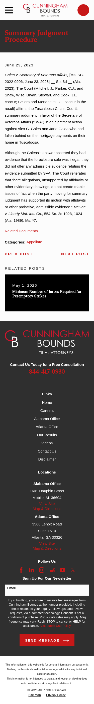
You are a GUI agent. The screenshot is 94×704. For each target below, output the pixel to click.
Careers (47, 410)
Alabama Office (47, 419)
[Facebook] (21, 570)
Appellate (34, 242)
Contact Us (47, 451)
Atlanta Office (47, 427)
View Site (47, 503)
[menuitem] (34, 695)
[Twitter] (72, 570)
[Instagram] (41, 570)
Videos (47, 443)
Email (11, 588)
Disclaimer (47, 459)
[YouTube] (62, 570)
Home (47, 402)
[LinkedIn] (31, 570)
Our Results (47, 435)
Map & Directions (47, 508)
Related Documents (21, 231)
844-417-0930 (47, 372)
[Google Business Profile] (52, 570)
